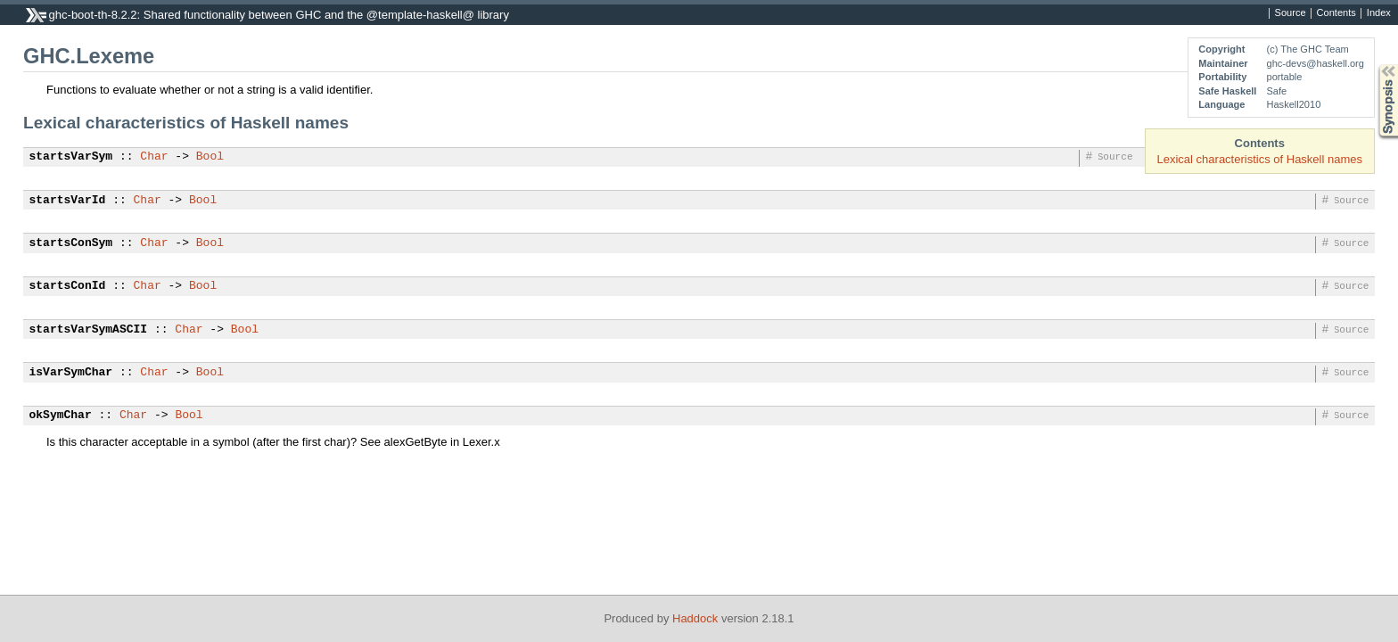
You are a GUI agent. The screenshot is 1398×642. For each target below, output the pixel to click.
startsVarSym (71, 157)
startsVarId (67, 201)
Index (1379, 13)
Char (154, 157)
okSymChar (60, 415)
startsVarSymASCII (88, 330)
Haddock (695, 618)
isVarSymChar (71, 373)
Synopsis (1374, 64)
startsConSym (71, 243)
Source (1290, 13)
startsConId (67, 286)
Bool (210, 157)
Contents (1336, 13)
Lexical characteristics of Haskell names (1259, 159)
